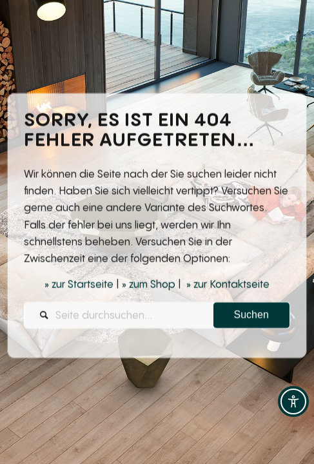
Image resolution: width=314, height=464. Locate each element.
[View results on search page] (251, 316)
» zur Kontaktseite (228, 285)
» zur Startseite (78, 285)
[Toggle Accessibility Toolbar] (293, 401)
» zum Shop (148, 285)
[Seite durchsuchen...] (157, 316)
